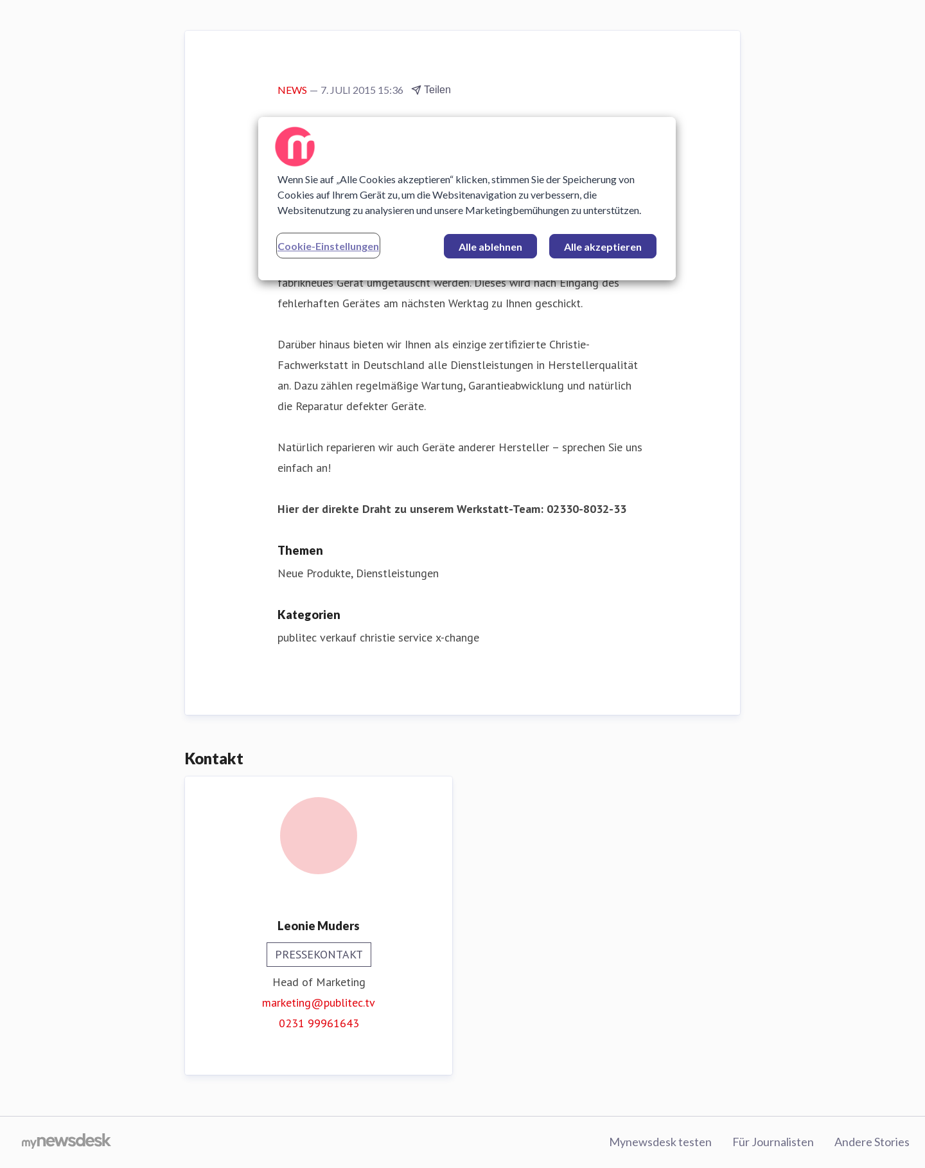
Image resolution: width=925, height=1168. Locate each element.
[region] (467, 198)
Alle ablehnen (490, 246)
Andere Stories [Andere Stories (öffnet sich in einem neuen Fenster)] (872, 1142)
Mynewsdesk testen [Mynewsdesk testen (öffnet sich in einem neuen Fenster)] (660, 1142)
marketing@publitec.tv (318, 1002)
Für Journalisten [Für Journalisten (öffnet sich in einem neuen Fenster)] (773, 1142)
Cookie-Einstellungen (328, 246)
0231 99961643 (319, 1023)
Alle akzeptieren (603, 246)
